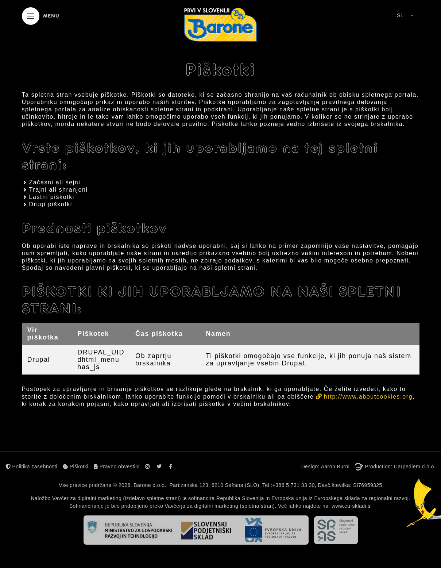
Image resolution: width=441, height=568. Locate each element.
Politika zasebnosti (31, 466)
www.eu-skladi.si (352, 506)
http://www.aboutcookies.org (368, 397)
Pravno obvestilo (117, 466)
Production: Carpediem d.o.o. (400, 466)
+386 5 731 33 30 (293, 485)
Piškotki (75, 466)
